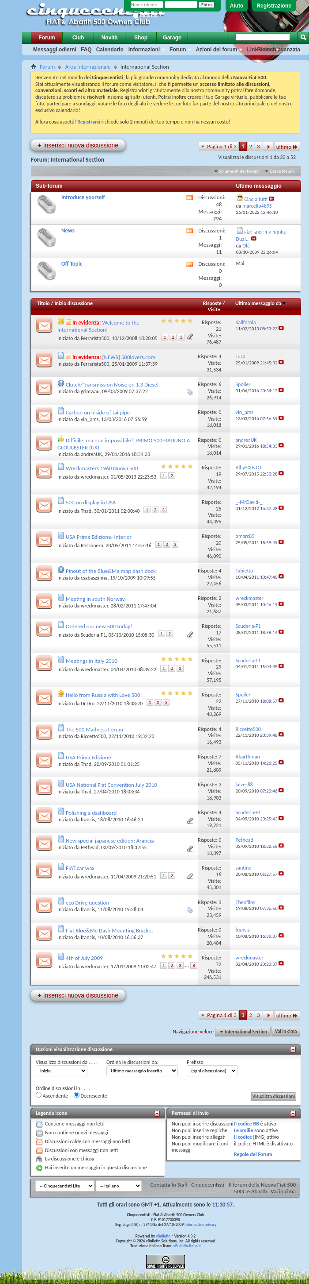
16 (218, 874)
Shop (140, 38)
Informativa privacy (200, 1224)
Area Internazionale (87, 66)
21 (218, 329)
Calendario (110, 49)
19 (218, 474)
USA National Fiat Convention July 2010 (111, 784)
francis (88, 819)
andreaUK (91, 454)
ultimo (287, 146)
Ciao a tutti (256, 199)
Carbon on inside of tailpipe (98, 412)
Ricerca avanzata (278, 49)
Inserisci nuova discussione (78, 145)
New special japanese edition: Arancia (110, 840)
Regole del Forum (253, 1154)
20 (218, 543)
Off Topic (71, 263)
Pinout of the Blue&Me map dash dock (111, 571)
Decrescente (90, 1095)
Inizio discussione (73, 303)
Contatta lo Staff (169, 1184)
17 (218, 633)
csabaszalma (94, 578)
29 (218, 667)
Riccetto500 (93, 736)
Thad (86, 511)
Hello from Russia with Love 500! (104, 695)
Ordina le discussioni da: (132, 1062)
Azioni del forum (216, 49)
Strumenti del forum (239, 171)
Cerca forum (282, 171)
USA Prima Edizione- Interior (99, 537)
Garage (172, 38)
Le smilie (243, 1130)
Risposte (212, 303)
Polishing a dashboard (91, 812)
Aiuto (237, 6)
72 (218, 964)
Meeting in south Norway (95, 599)
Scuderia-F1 (93, 635)
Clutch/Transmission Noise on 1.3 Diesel (112, 384)
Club (78, 38)
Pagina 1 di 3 (222, 146)
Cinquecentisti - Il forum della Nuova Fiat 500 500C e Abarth (243, 1188)
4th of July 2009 (84, 958)
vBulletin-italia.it (187, 1245)
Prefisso (195, 1062)
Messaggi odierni (54, 49)
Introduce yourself (83, 197)
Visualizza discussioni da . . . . (67, 1062)
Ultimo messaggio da (260, 303)
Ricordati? (147, 15)
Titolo (43, 303)
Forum (46, 38)
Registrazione (273, 6)
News (68, 230)
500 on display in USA (91, 502)
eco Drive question (87, 902)
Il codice (243, 1137)
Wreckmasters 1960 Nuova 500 (102, 468)
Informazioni (144, 49)
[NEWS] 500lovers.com (128, 357)
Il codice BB (246, 1124)
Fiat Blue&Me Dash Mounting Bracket (109, 930)
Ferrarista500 (95, 338)
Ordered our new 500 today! (99, 626)
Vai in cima (286, 1032)
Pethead (89, 847)
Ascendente (52, 1095)
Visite (214, 309)
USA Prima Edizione (88, 757)
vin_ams (89, 419)
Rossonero (92, 545)
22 (218, 701)
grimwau (90, 391)
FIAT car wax (80, 868)
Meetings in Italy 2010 (91, 660)
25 (218, 509)
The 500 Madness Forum (94, 729)
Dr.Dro (87, 703)
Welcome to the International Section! (98, 326)
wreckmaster (94, 477)
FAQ (86, 49)
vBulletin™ (164, 1236)
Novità (110, 38)
